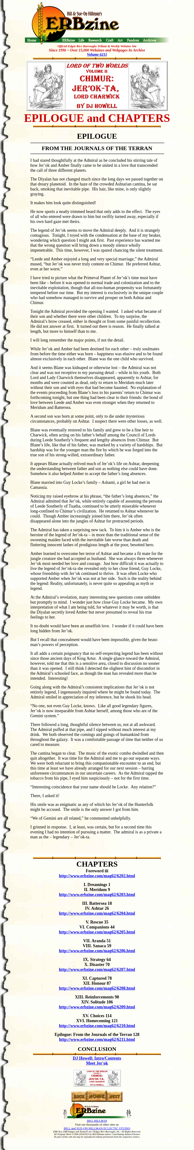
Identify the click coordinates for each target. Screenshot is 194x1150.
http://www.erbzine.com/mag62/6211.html (97, 1039)
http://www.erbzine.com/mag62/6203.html (97, 894)
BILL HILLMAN (97, 1120)
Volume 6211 (97, 54)
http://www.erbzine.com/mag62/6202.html (97, 875)
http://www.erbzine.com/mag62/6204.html (97, 913)
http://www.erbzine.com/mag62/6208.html (97, 988)
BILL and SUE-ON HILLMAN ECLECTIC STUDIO (97, 1128)
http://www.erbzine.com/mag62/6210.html (97, 1025)
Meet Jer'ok (97, 1063)
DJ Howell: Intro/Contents (97, 1058)
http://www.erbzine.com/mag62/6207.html (97, 969)
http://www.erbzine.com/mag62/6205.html (97, 932)
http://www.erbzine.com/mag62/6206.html (97, 950)
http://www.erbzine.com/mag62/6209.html (97, 1007)
